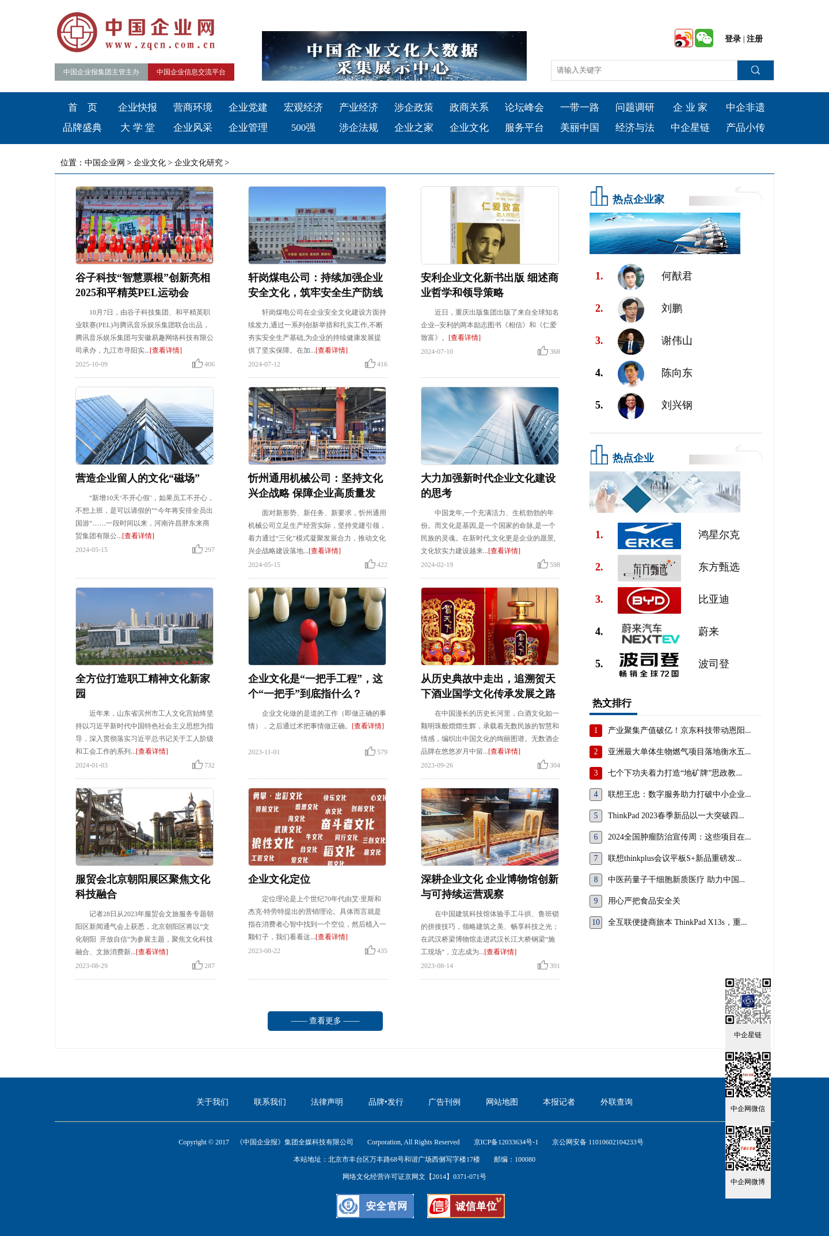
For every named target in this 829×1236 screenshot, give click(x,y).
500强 (303, 127)
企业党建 (248, 107)
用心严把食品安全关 (644, 901)
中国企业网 (105, 162)
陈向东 (677, 373)
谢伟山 (677, 340)
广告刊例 (444, 1102)
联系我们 (270, 1102)
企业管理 (248, 127)
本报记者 (559, 1102)
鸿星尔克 (719, 534)
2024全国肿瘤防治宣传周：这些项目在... (679, 837)
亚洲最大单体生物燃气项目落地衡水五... (679, 751)
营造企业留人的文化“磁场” (137, 478)
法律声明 (327, 1102)
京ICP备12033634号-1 (506, 1142)
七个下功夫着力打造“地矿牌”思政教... (675, 773)
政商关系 (469, 107)
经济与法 (635, 127)
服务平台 (524, 127)
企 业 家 (690, 107)
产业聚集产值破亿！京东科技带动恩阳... (679, 730)
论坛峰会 (524, 107)
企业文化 (469, 127)
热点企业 (633, 458)
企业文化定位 (279, 879)
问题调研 (635, 107)
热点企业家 (638, 199)
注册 (755, 39)
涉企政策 (413, 107)
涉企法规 (358, 127)
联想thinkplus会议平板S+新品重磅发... (674, 858)
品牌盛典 (82, 127)
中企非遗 (745, 107)
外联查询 (616, 1102)
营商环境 (192, 107)
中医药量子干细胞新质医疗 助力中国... (676, 879)
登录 (733, 39)
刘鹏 (671, 308)
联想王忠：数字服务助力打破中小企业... (679, 794)
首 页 (82, 107)
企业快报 (137, 107)
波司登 (713, 664)
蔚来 (708, 631)
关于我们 (212, 1102)
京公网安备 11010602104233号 (598, 1142)
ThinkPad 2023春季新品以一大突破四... (676, 815)
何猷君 (677, 276)
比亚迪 (713, 599)
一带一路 (579, 107)
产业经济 (358, 107)
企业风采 (192, 127)
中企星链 (690, 127)
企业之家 (413, 127)
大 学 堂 (137, 127)
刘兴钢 (677, 405)
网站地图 (502, 1102)
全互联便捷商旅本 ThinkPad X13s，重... (677, 922)
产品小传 (745, 127)
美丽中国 (579, 127)
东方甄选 (719, 567)
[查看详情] (166, 350)
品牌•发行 (386, 1102)
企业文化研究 (198, 162)
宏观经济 (303, 107)
